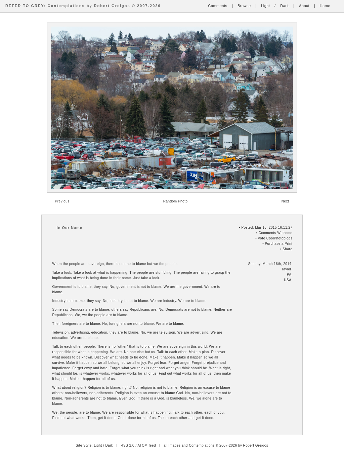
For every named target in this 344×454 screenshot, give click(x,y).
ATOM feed (146, 445)
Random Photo (175, 201)
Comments (217, 6)
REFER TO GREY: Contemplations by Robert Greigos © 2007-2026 (83, 6)
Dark (284, 6)
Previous (62, 201)
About (304, 6)
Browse (244, 6)
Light (265, 6)
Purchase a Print (278, 243)
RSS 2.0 (127, 445)
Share (287, 249)
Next (285, 201)
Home (325, 6)
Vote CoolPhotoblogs (275, 238)
